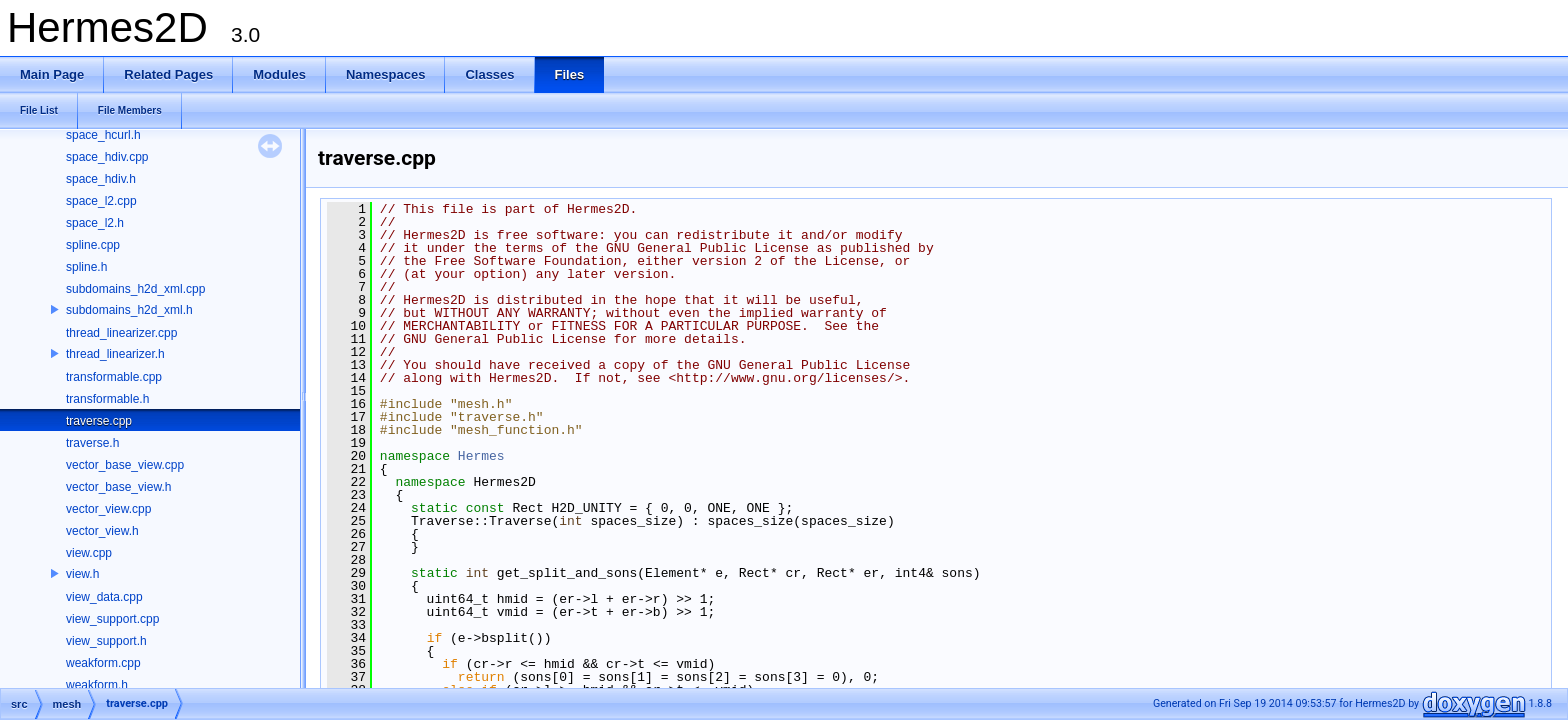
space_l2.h (95, 223)
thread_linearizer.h (115, 354)
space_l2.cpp (101, 201)
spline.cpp (93, 245)
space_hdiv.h (101, 179)
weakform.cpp (103, 663)
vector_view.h (102, 531)
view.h (82, 574)
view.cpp (89, 553)
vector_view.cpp (108, 509)
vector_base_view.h (118, 487)
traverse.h (92, 443)
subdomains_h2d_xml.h (129, 310)
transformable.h (107, 399)
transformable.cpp (114, 377)
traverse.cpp (99, 421)
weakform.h (97, 685)
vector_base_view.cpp (125, 465)
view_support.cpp (112, 619)
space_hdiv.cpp (107, 157)
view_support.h (106, 641)
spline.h (86, 267)
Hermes (481, 456)
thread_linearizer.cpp (121, 333)
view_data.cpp (104, 597)
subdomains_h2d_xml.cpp (135, 289)
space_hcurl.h (103, 135)
